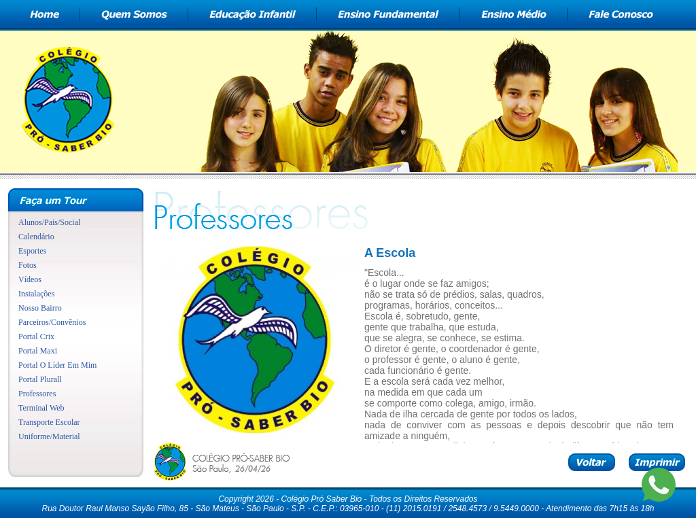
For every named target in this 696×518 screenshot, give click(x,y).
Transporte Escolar (49, 422)
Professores (37, 393)
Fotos (27, 265)
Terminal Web (41, 408)
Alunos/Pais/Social (49, 222)
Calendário (36, 236)
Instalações (36, 293)
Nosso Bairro (40, 308)
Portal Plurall (40, 379)
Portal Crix (36, 336)
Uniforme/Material (49, 436)
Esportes (32, 251)
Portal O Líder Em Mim (57, 365)
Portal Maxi (37, 351)
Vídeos (29, 279)
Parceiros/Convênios (52, 322)
